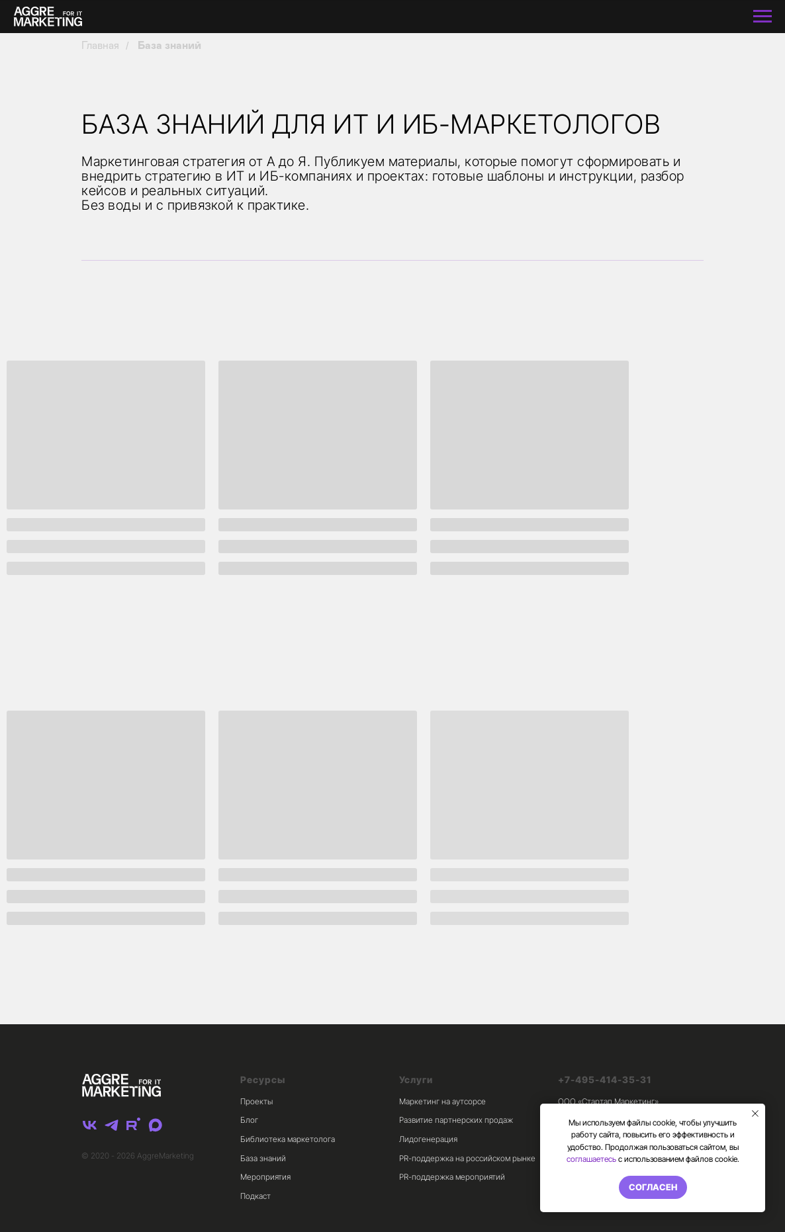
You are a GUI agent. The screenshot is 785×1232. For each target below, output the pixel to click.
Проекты (256, 1101)
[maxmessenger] (155, 1125)
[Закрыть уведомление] (755, 1113)
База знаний (169, 45)
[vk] (89, 1125)
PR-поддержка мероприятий (452, 1177)
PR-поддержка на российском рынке (467, 1158)
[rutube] (133, 1125)
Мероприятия (265, 1177)
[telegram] (111, 1125)
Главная (100, 45)
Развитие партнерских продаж (456, 1120)
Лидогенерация (428, 1139)
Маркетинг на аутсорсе (442, 1101)
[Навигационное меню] (762, 16)
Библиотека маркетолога (287, 1139)
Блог (249, 1120)
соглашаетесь (591, 1159)
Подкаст (255, 1196)
